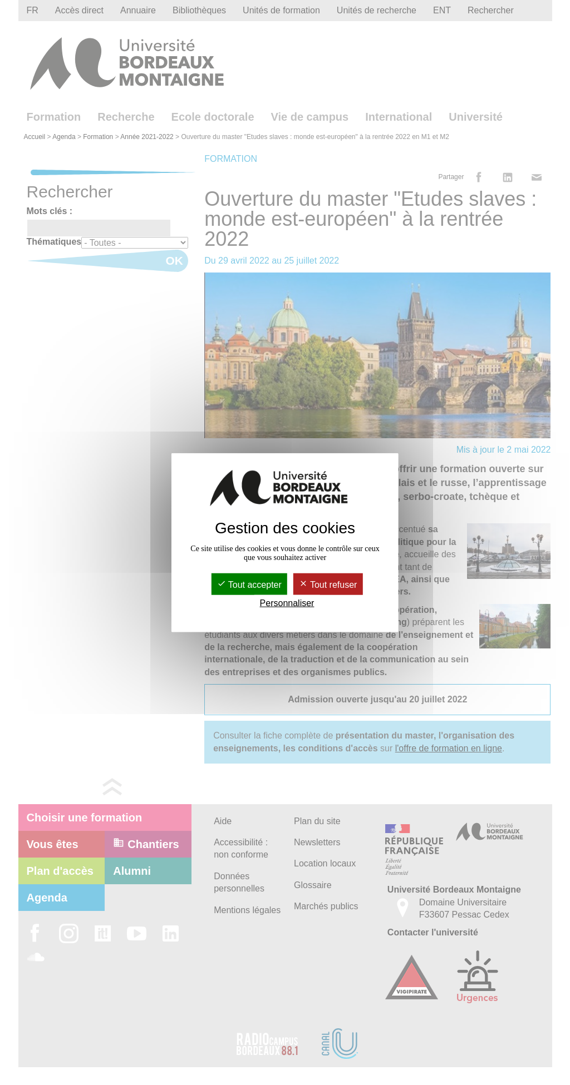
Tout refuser (328, 584)
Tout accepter (249, 584)
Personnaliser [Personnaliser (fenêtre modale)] (287, 603)
